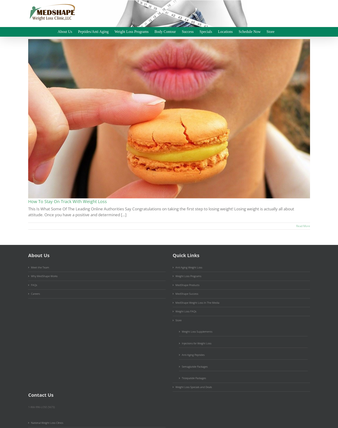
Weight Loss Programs (188, 276)
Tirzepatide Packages (194, 378)
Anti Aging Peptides (193, 355)
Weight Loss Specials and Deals (193, 387)
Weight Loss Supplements (197, 331)
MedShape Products (187, 285)
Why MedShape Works (44, 276)
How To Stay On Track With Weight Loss (67, 201)
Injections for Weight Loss (196, 343)
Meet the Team (40, 267)
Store (178, 320)
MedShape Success (186, 293)
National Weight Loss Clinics (47, 422)
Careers (35, 293)
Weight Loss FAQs (185, 311)
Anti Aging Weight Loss (188, 267)
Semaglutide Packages (195, 366)
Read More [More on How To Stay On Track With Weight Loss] (303, 226)
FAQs (34, 285)
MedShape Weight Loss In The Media (197, 302)
